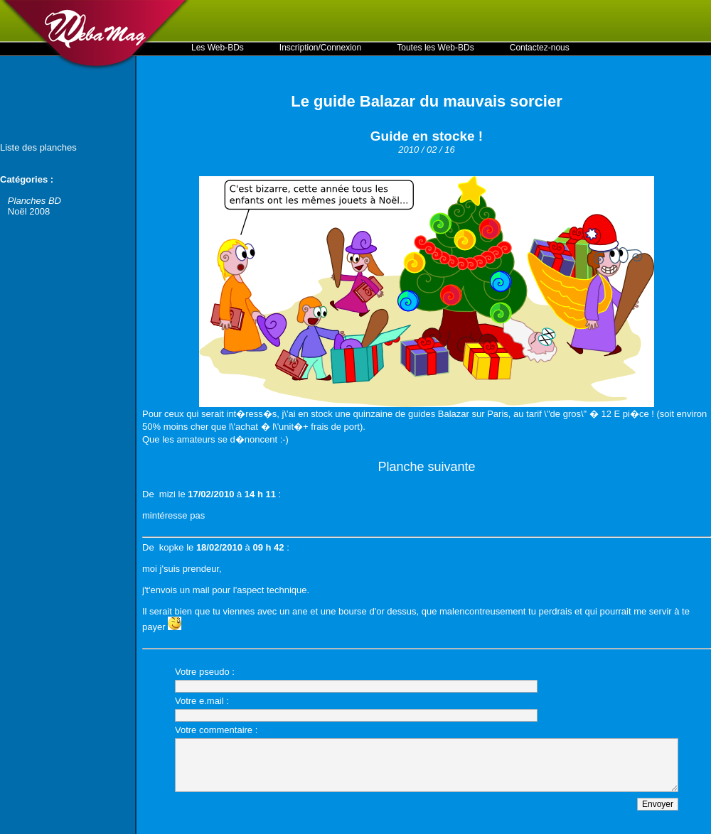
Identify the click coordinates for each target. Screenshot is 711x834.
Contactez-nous (540, 48)
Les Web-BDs (217, 48)
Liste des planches (38, 147)
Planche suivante (426, 467)
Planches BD (34, 200)
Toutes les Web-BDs (435, 48)
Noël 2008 (29, 211)
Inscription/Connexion (320, 48)
